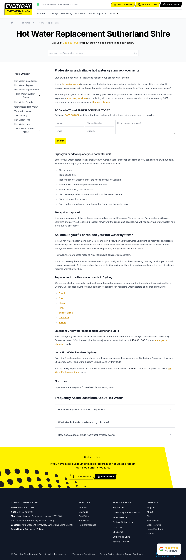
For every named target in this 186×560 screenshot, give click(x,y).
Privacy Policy (107, 554)
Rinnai (62, 307)
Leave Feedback (155, 529)
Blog (149, 516)
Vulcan (62, 322)
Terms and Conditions (83, 554)
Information (153, 520)
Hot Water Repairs (23, 85)
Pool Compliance (97, 13)
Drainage (53, 13)
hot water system (71, 84)
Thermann (64, 317)
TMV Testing (20, 115)
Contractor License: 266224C (47, 516)
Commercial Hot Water (26, 107)
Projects (151, 507)
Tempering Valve (22, 111)
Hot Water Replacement (26, 89)
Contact (151, 533)
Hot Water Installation (25, 81)
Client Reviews (154, 525)
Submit (60, 140)
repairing (82, 98)
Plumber (41, 13)
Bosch (62, 293)
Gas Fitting (66, 13)
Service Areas (123, 554)
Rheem (62, 303)
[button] (114, 13)
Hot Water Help (22, 124)
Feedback (138, 554)
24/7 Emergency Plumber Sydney (60, 4)
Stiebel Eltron (66, 312)
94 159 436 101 (25, 512)
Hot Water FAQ (22, 120)
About (150, 512)
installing (71, 98)
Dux (61, 298)
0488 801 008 (71, 42)
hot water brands (102, 102)
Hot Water (80, 13)
